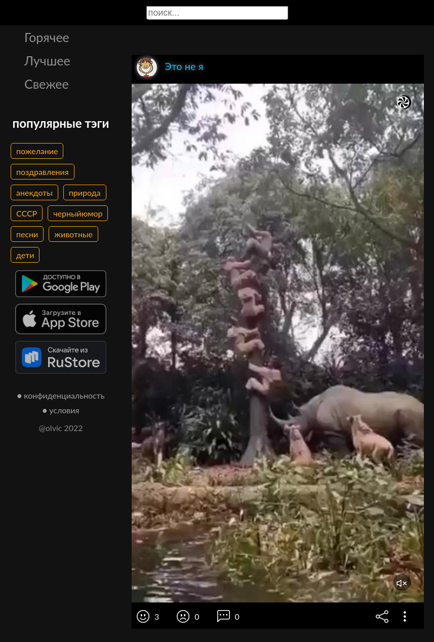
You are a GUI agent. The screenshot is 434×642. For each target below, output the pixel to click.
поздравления (42, 171)
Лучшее (47, 60)
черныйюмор (77, 213)
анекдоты (34, 192)
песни (27, 234)
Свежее (46, 83)
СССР (26, 213)
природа (85, 192)
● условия (61, 410)
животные (73, 234)
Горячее (46, 37)
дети (25, 255)
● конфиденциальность (61, 395)
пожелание (37, 151)
